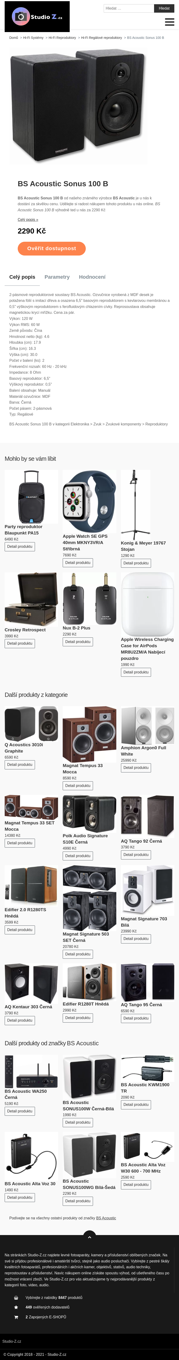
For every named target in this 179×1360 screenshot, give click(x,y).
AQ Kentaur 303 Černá (28, 1006)
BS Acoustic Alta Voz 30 (30, 1183)
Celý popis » (28, 220)
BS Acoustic (83, 1043)
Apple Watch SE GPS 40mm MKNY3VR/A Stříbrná (85, 542)
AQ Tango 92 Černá (141, 841)
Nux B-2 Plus (76, 627)
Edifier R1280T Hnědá (86, 1004)
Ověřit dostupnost (51, 248)
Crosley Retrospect (25, 629)
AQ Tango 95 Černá (141, 1004)
